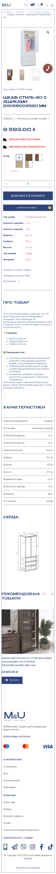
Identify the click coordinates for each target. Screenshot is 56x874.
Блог (6, 773)
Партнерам (9, 787)
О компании (10, 767)
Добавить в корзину (28, 195)
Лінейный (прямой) (36, 217)
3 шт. (28, 229)
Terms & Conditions (13, 816)
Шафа (29, 253)
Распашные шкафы (38, 12)
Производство (11, 780)
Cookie (6, 823)
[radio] (19, 157)
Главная (7, 12)
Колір (6, 156)
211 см (29, 247)
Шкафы (20, 12)
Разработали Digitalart (28, 867)
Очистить (14, 171)
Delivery (7, 809)
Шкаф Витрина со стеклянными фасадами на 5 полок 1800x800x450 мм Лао (27, 661)
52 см (28, 241)
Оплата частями (26, 207)
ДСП (28, 259)
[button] (52, 5)
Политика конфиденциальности (21, 830)
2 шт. (28, 223)
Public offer (9, 802)
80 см (29, 235)
